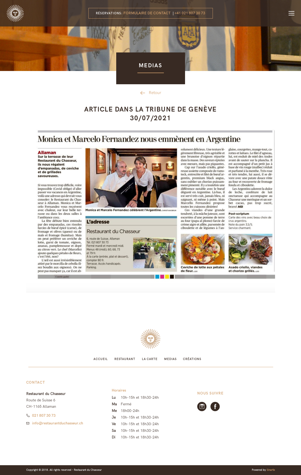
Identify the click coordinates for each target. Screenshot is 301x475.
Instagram (201, 406)
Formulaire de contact (146, 13)
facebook (215, 406)
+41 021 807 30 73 (189, 13)
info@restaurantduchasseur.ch (57, 423)
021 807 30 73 (44, 415)
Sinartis (271, 470)
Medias (170, 359)
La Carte (150, 359)
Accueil (100, 359)
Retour (155, 92)
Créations (192, 359)
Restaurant (124, 359)
